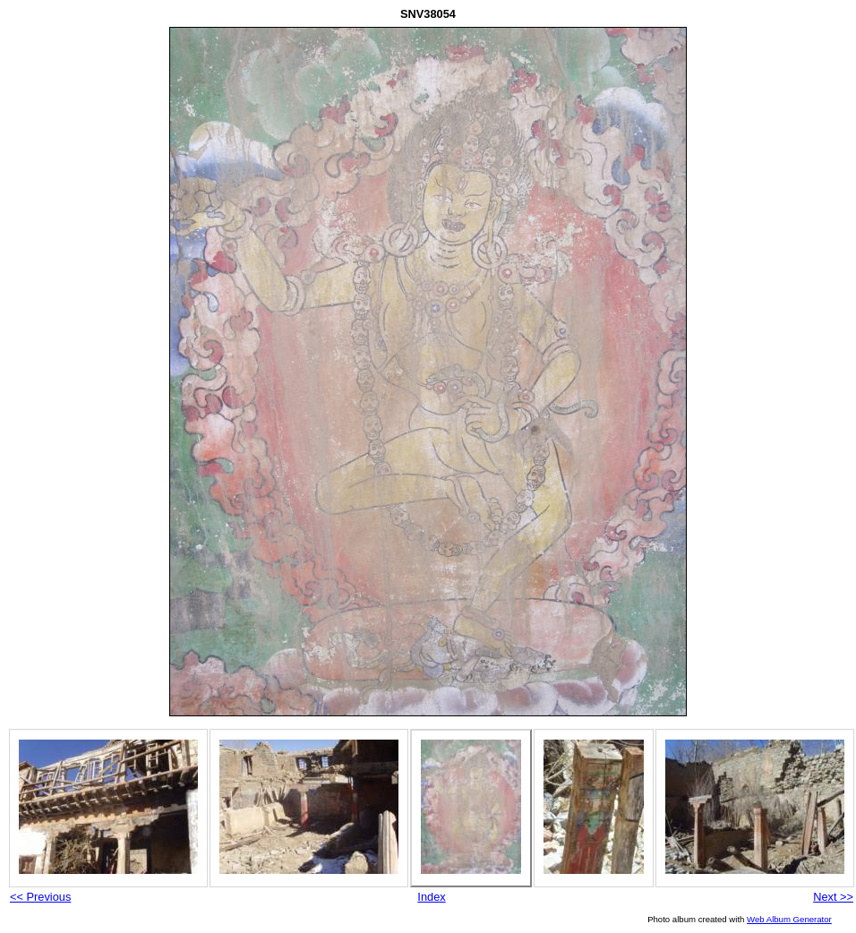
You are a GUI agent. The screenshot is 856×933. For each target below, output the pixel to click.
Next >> (833, 896)
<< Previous (40, 896)
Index (431, 896)
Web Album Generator (789, 919)
